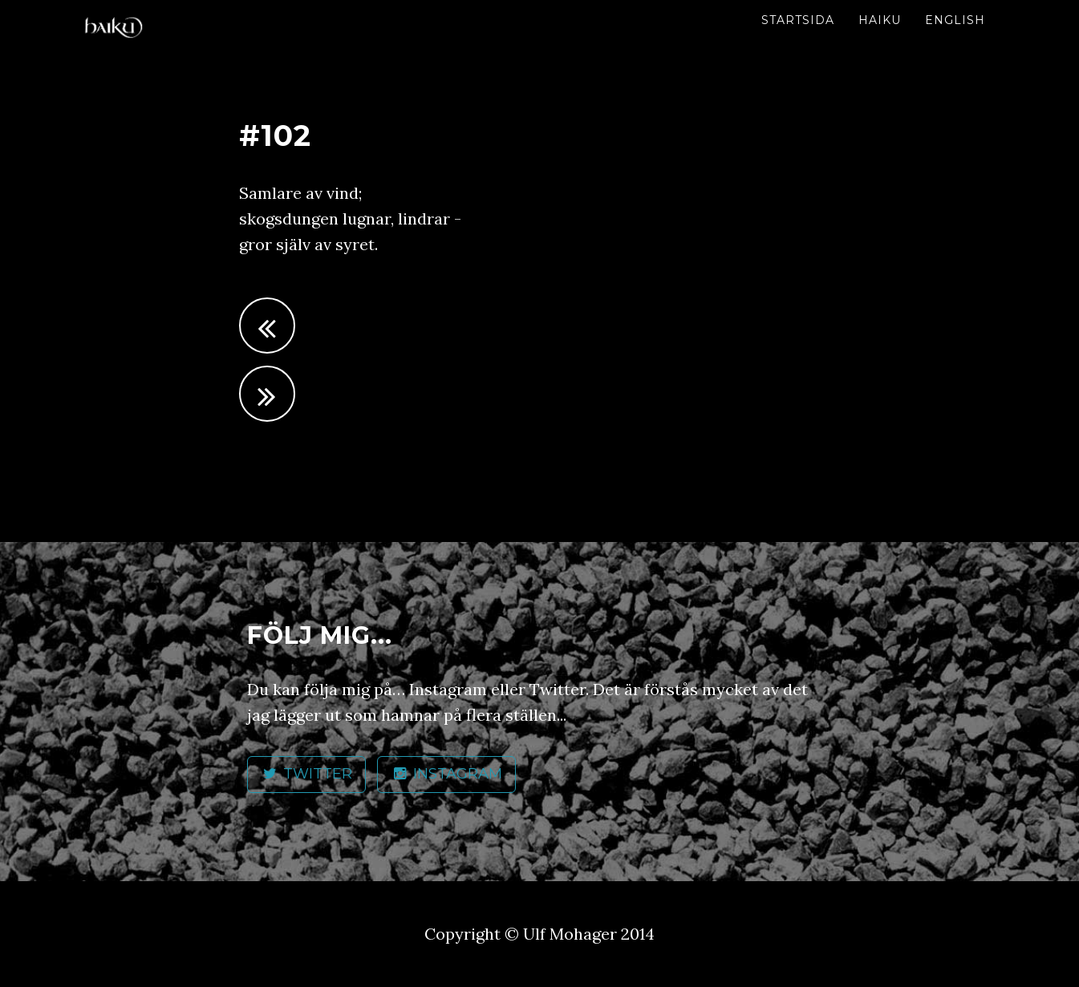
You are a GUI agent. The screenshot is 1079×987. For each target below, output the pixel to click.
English (955, 20)
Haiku (879, 20)
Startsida (797, 20)
